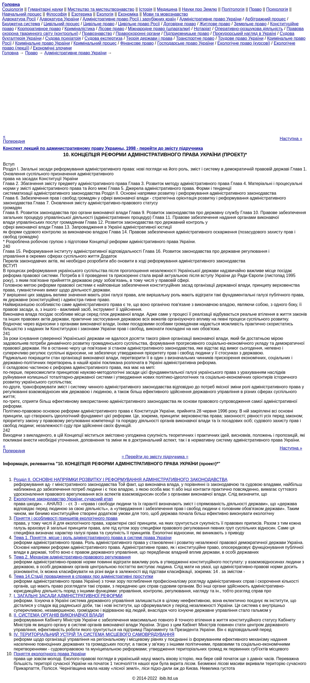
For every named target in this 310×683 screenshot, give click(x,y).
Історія (145, 9)
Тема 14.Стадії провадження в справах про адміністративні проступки (83, 576)
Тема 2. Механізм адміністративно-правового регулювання (72, 557)
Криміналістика (79, 28)
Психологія (277, 9)
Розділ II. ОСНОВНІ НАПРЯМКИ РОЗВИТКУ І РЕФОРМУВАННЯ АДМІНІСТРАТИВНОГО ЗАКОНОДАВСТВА (121, 479)
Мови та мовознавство (165, 14)
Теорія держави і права (149, 38)
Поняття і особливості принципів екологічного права (66, 518)
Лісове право (111, 28)
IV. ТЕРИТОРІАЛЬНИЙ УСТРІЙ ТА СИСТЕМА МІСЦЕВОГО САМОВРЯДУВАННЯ (94, 634)
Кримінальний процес (95, 43)
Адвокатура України (59, 19)
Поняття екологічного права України (50, 654)
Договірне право (179, 24)
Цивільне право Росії (139, 24)
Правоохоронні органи (138, 33)
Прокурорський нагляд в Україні (244, 33)
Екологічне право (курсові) (243, 43)
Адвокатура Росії (19, 19)
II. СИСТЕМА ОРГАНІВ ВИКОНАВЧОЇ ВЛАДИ (59, 615)
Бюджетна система (21, 24)
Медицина (167, 9)
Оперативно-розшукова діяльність (249, 28)
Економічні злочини (52, 48)
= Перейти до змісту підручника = (155, 456)
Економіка (128, 14)
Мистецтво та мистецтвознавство (101, 9)
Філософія (56, 14)
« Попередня (14, 139)
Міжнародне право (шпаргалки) (159, 28)
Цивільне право (98, 24)
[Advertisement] (155, 93)
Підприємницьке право (186, 33)
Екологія (104, 14)
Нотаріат (202, 28)
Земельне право (250, 24)
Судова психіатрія (63, 38)
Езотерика (81, 14)
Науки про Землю (199, 9)
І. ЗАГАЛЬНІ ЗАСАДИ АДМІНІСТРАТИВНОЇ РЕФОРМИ (68, 595)
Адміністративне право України (210, 19)
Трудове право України (241, 38)
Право (255, 9)
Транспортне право (195, 38)
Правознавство (97, 33)
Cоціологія (12, 9)
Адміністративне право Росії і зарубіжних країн (129, 19)
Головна (10, 53)
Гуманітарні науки (45, 9)
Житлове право (215, 24)
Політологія (233, 9)
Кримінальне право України (42, 43)
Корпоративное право (39, 28)
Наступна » (291, 138)
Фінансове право (137, 43)
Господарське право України (185, 43)
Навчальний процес (22, 14)
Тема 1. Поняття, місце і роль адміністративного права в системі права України (92, 537)
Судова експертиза (103, 38)
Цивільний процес (62, 24)
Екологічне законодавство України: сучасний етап (63, 499)
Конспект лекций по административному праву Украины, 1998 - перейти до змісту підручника (103, 148)
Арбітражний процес (265, 19)
